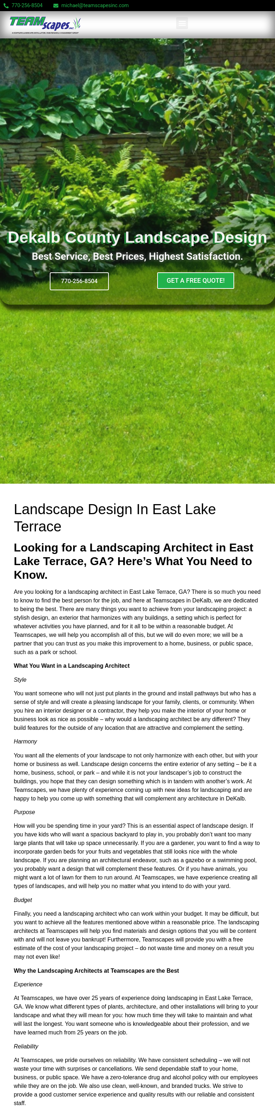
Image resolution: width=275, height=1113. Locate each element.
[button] (182, 23)
